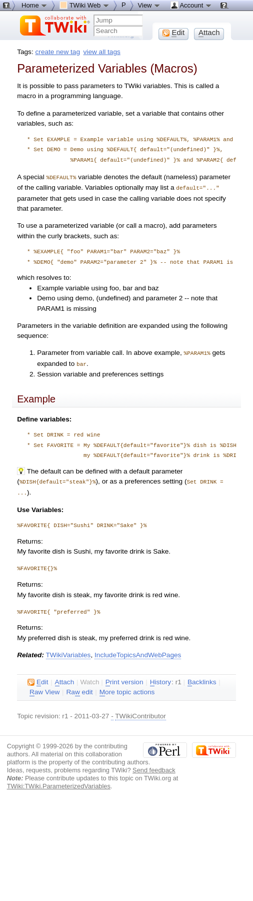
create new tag (58, 52)
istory (160, 679)
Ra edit (79, 689)
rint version (125, 679)
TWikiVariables (68, 652)
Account (191, 5)
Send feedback (154, 767)
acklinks (202, 679)
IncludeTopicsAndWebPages (137, 652)
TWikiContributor (140, 713)
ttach (64, 679)
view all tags (102, 52)
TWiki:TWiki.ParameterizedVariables (58, 783)
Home (35, 5)
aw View (45, 689)
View (149, 5)
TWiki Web (85, 5)
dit (38, 679)
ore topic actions (127, 689)
